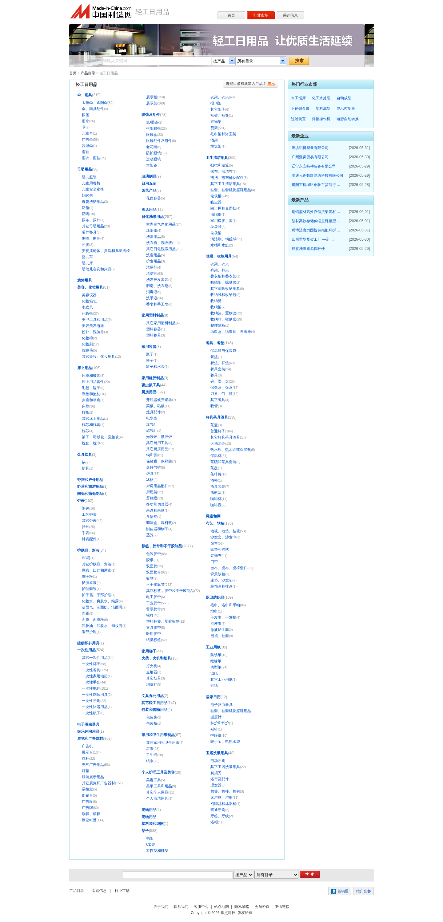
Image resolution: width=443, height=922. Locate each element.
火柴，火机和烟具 (156, 658)
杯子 (150, 360)
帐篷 (85, 115)
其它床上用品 (93, 418)
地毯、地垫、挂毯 (225, 531)
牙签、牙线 (219, 816)
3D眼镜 (152, 122)
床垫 (85, 406)
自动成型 (344, 98)
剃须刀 (216, 773)
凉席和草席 (91, 400)
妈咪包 (87, 195)
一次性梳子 (91, 713)
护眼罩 (216, 735)
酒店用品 (149, 209)
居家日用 (213, 697)
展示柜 (151, 97)
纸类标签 (153, 640)
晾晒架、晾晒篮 (223, 282)
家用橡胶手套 (221, 221)
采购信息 (99, 891)
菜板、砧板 (155, 406)
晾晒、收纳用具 (219, 256)
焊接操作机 (321, 119)
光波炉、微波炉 (159, 437)
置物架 (216, 122)
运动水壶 (217, 443)
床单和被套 (91, 375)
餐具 (214, 375)
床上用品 (84, 368)
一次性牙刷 (91, 701)
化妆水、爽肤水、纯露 (100, 601)
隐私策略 (241, 906)
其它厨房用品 (157, 449)
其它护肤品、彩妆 (96, 564)
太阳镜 (151, 165)
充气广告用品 (93, 764)
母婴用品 (84, 169)
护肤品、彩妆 (88, 550)
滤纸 (214, 673)
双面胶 (151, 566)
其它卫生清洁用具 (225, 184)
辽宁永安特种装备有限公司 (314, 166)
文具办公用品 (153, 696)
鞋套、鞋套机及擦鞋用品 (230, 190)
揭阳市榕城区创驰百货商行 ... (316, 185)
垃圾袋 (216, 227)
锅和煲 (151, 455)
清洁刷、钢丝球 (223, 239)
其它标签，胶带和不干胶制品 (170, 591)
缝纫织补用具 (88, 643)
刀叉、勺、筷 (221, 394)
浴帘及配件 (219, 779)
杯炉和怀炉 (219, 723)
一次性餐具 (91, 670)
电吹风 (87, 307)
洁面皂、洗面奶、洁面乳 (102, 607)
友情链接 (282, 906)
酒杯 (214, 480)
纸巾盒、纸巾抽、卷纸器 (230, 331)
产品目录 (88, 73)
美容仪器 (89, 295)
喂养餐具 (89, 232)
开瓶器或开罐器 (159, 400)
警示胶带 (153, 609)
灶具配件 (153, 412)
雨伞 (85, 121)
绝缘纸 (216, 661)
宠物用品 (149, 810)
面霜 (85, 613)
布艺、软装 (215, 523)
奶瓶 (85, 208)
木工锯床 (298, 98)
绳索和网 (213, 516)
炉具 (85, 468)
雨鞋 (85, 152)
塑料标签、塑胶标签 (162, 621)
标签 (150, 578)
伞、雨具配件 (93, 109)
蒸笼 (150, 535)
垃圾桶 (216, 196)
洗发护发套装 (157, 280)
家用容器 (149, 347)
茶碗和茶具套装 (223, 462)
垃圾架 (216, 146)
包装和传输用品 (154, 709)
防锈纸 (216, 655)
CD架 (150, 844)
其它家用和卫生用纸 (162, 742)
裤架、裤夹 (219, 115)
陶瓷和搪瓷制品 (90, 493)
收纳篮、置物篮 (223, 313)
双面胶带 (153, 572)
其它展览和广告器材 (98, 783)
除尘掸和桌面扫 (223, 208)
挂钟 (85, 527)
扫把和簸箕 (219, 165)
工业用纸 (213, 647)
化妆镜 (87, 313)
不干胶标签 (155, 584)
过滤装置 (298, 119)
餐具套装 (217, 369)
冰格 (150, 480)
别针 (214, 729)
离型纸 (216, 667)
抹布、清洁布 (221, 171)
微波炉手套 (219, 630)
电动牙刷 (217, 760)
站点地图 (221, 906)
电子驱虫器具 (88, 724)
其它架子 (217, 109)
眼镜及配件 (151, 114)
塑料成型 (323, 108)
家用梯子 (149, 651)
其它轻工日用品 (154, 703)
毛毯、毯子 (91, 388)
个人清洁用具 (157, 798)
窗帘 (214, 543)
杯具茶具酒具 (217, 417)
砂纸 (214, 686)
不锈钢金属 (300, 108)
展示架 (151, 103)
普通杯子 (217, 431)
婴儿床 (87, 263)
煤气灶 (151, 424)
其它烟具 (153, 678)
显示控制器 (346, 108)
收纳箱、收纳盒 (223, 319)
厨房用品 (149, 392)
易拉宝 (87, 789)
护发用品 (153, 261)
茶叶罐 (216, 474)
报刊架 (216, 103)
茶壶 (214, 425)
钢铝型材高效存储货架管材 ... (316, 212)
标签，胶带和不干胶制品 (162, 546)
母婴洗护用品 (93, 201)
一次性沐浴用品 (95, 707)
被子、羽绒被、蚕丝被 (100, 437)
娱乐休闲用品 (88, 731)
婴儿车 (87, 257)
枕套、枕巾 (91, 443)
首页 (73, 73)
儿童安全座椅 (93, 189)
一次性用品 (86, 650)
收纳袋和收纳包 (223, 295)
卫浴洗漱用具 (217, 753)
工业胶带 (153, 603)
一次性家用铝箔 (95, 676)
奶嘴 (85, 214)
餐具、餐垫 (215, 343)
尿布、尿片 (91, 220)
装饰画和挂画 (221, 586)
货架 (214, 128)
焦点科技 (228, 913)
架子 (145, 831)
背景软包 (217, 574)
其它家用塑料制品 (161, 323)
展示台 (87, 752)
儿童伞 (87, 133)
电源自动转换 (348, 119)
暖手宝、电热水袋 (225, 741)
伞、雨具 (84, 95)
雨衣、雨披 (91, 158)
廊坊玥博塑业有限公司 (310, 148)
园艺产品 (149, 190)
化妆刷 (87, 344)
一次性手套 (91, 682)
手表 (85, 533)
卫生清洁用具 (217, 158)
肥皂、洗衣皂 (157, 286)
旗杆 (85, 758)
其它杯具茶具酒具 (225, 437)
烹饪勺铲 (153, 467)
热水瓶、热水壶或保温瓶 (230, 449)
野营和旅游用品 (90, 486)
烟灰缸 (151, 684)
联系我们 (181, 906)
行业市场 (122, 891)
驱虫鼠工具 (151, 385)
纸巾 (150, 761)
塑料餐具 (153, 335)
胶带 (150, 560)
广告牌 (87, 808)
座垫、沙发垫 (221, 580)
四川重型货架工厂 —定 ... (313, 239)
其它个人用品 (157, 792)
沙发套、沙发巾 (223, 537)
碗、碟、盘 (219, 381)
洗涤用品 (153, 236)
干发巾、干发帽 (223, 617)
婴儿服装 (89, 177)
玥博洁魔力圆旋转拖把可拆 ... (316, 230)
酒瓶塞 (216, 493)
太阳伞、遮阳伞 (95, 102)
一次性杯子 (91, 664)
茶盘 (214, 468)
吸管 (214, 406)
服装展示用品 (93, 777)
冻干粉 (87, 576)
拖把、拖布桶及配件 (227, 177)
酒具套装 (217, 486)
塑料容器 (153, 329)
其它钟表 (89, 520)
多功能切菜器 (157, 504)
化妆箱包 (89, 301)
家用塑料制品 (153, 315)
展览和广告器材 (90, 738)
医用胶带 (153, 634)
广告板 (87, 801)
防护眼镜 (153, 153)
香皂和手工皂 (157, 304)
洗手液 (151, 298)
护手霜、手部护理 (96, 595)
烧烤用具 (84, 280)
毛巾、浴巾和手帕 (225, 605)
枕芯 (85, 431)
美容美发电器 (93, 326)
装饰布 (216, 556)
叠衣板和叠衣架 (223, 276)
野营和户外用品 (90, 480)
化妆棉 (87, 338)
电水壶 (151, 418)
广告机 (87, 746)
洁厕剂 (151, 267)
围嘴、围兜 (91, 238)
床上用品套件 (93, 382)
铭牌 (150, 615)
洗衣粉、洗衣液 (159, 243)
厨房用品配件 (157, 486)
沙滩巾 (216, 623)
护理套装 (89, 589)
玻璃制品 (149, 176)
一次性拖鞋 (91, 688)
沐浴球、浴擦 (221, 797)
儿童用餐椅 (91, 183)
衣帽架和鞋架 (157, 851)
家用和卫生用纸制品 (158, 735)
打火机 (151, 666)
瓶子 (150, 354)
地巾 (214, 611)
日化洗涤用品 (153, 217)
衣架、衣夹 (219, 97)
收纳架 (216, 307)
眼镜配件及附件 (159, 141)
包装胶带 (153, 554)
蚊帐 (85, 412)
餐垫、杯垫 (219, 363)
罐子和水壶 (155, 366)
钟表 (81, 500)
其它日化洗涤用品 (161, 249)
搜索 (299, 60)
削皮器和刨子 (157, 529)
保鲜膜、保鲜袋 (159, 461)
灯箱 (85, 771)
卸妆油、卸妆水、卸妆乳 (102, 626)
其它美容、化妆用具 (98, 356)
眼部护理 (89, 632)
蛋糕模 (151, 498)
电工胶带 (153, 597)
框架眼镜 (153, 128)
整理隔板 (217, 325)
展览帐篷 (89, 820)
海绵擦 (216, 214)
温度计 (216, 717)
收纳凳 (216, 301)
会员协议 (262, 906)
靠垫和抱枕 (91, 394)
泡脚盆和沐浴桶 (223, 804)
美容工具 (153, 780)
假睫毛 (87, 350)
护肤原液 (89, 583)
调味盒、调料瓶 (159, 523)
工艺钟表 (89, 514)
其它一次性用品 (95, 658)
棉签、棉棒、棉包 (225, 791)
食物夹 (151, 516)
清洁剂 (151, 273)
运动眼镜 (153, 159)
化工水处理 (321, 98)
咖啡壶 (216, 505)
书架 (150, 838)
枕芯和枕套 (91, 425)
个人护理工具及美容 (158, 772)
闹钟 (85, 508)
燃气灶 (151, 430)
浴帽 (214, 822)
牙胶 (85, 244)
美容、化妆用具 (90, 287)
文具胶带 (153, 627)
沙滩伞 (87, 146)
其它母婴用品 (93, 226)
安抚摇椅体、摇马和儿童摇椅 (106, 251)
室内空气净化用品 (161, 224)
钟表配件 (89, 539)
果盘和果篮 (155, 510)
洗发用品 (153, 255)
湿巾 (150, 749)
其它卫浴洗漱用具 (225, 767)
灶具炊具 (84, 454)
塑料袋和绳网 (153, 824)
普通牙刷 (217, 810)
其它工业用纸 (221, 679)
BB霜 (86, 558)
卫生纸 (151, 755)
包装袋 (151, 717)
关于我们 (161, 906)
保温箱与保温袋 (223, 351)
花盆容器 (153, 198)
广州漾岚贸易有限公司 (310, 157)
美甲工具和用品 (95, 319)
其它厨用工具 (157, 443)
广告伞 (87, 139)
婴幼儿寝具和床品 (96, 269)
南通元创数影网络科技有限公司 (317, 175)
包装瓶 (151, 723)
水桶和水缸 (219, 245)
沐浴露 (151, 230)
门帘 (214, 562)
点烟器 (151, 672)
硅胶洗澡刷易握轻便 (308, 248)
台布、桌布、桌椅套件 (228, 568)
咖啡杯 (216, 499)
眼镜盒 (151, 134)
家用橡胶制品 (153, 378)
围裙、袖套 (219, 636)
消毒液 (151, 292)
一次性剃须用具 (95, 694)
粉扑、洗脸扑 (93, 332)
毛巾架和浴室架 (223, 134)
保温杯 (216, 456)
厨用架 (151, 492)
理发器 (216, 785)
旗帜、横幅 (91, 814)
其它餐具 (217, 400)
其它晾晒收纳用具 (225, 288)
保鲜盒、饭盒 (221, 387)
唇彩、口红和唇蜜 (96, 570)
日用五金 (149, 183)
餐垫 (214, 357)
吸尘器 (216, 202)
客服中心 (201, 906)
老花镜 (151, 147)
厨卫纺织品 (215, 597)
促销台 (87, 795)
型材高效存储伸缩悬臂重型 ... (316, 221)
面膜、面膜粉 (93, 619)
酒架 (214, 140)
